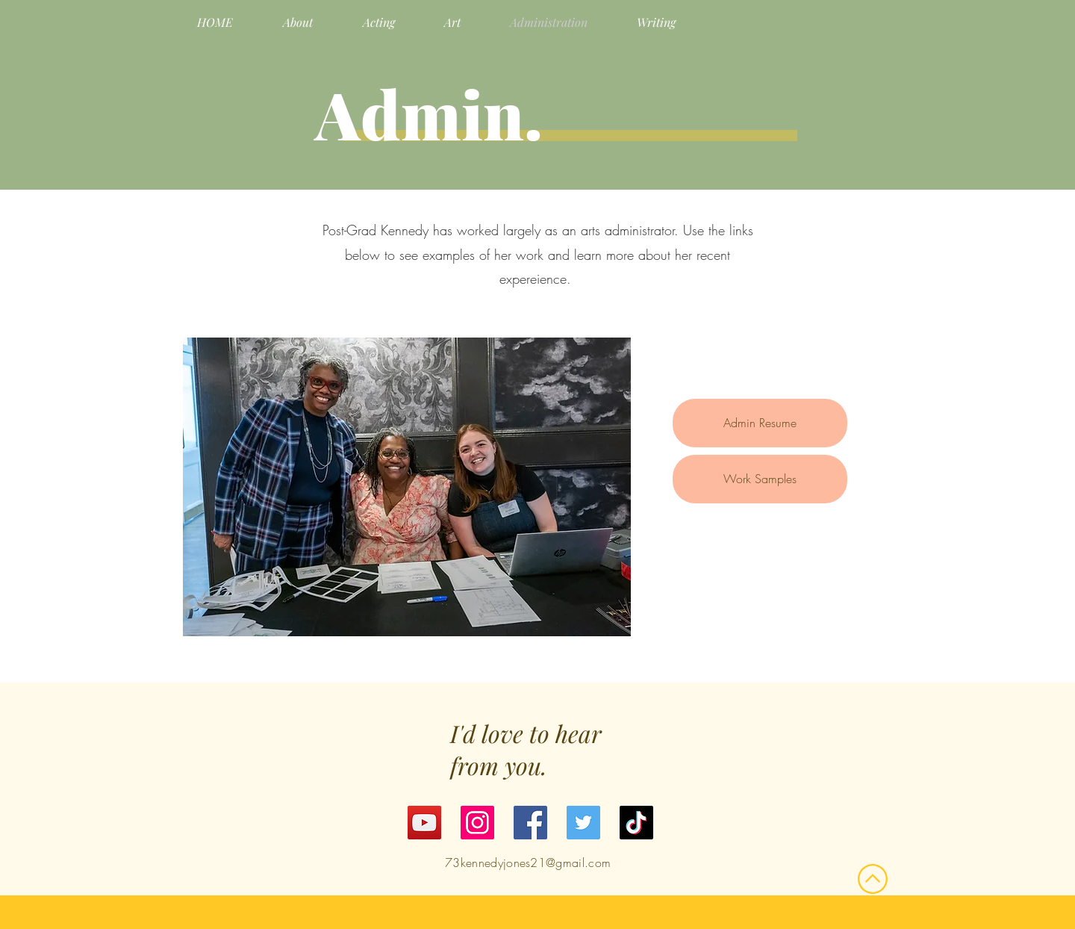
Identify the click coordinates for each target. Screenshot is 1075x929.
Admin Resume (760, 422)
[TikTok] (636, 822)
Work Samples (760, 478)
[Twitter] (583, 822)
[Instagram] (477, 822)
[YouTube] (424, 822)
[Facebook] (530, 822)
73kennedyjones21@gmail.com (528, 862)
